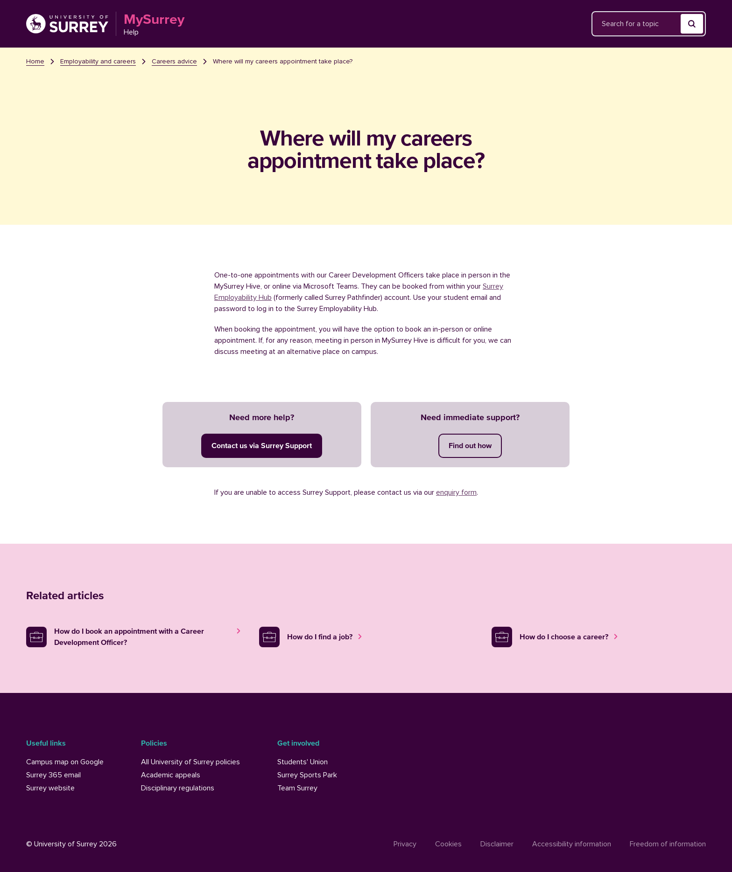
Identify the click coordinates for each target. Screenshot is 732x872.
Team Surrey (297, 788)
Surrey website (50, 788)
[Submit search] (692, 24)
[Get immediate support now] (470, 446)
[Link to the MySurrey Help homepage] (105, 24)
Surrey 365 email (53, 775)
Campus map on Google (65, 762)
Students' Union (302, 762)
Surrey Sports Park (307, 775)
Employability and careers (98, 61)
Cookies (448, 844)
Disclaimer (497, 844)
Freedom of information (668, 844)
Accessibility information (571, 844)
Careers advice (174, 61)
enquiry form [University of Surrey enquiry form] (456, 492)
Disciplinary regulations (177, 788)
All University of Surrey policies (190, 762)
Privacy (405, 844)
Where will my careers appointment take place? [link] (282, 61)
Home (35, 61)
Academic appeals (170, 775)
